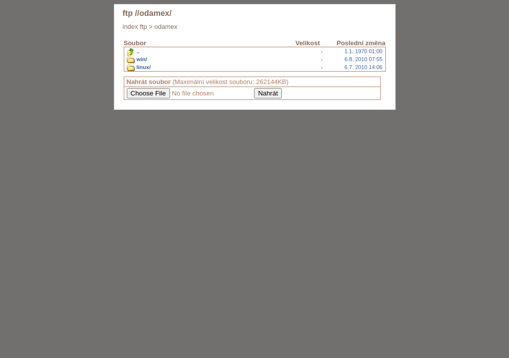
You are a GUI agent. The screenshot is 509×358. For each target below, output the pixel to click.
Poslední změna (361, 43)
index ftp (135, 26)
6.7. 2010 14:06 (255, 67)
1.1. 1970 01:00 (255, 51)
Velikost (307, 43)
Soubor (135, 43)
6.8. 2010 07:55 (255, 59)
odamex (165, 26)
